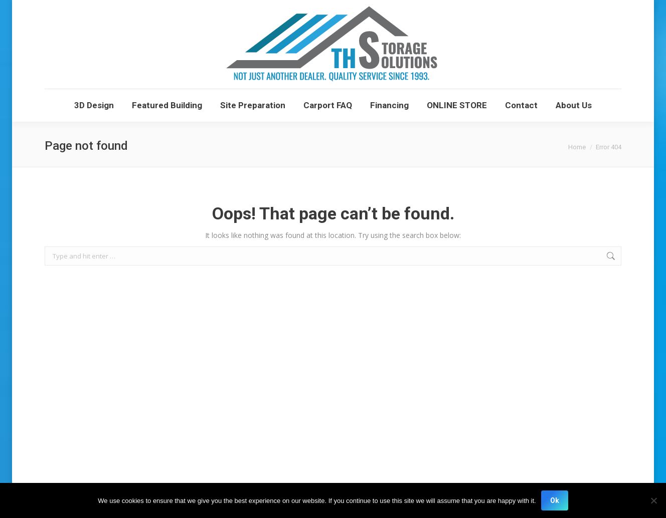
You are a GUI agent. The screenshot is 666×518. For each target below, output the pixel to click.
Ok (554, 500)
